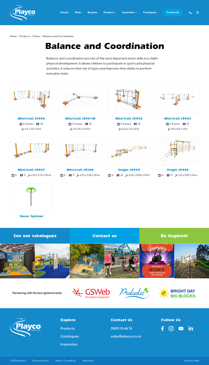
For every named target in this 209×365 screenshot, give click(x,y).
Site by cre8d (191, 361)
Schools (64, 12)
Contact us (104, 235)
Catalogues (149, 12)
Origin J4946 (178, 170)
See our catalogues (34, 235)
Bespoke (92, 12)
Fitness (36, 36)
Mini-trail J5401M (80, 118)
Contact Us (173, 12)
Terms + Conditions (65, 361)
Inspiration (128, 12)
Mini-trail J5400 (31, 118)
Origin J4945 (129, 170)
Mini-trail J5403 (177, 118)
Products (109, 12)
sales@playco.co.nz (126, 336)
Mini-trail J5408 (80, 170)
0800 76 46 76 (121, 329)
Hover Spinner (31, 216)
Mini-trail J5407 (31, 170)
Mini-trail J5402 (128, 118)
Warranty (88, 361)
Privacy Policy (40, 361)
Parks (78, 12)
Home (13, 36)
